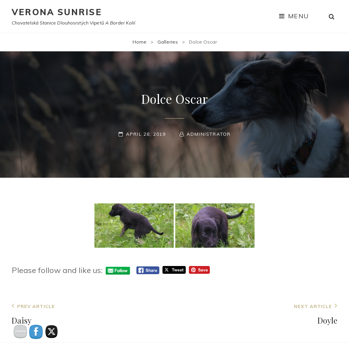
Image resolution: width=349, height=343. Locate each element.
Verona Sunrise (57, 12)
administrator (209, 134)
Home (140, 42)
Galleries (167, 42)
